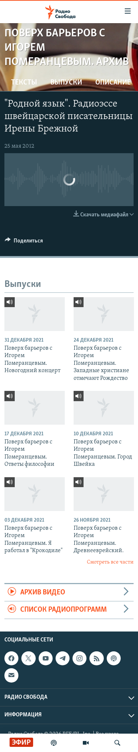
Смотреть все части (110, 562)
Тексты (24, 82)
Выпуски (66, 82)
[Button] (24, 242)
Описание (113, 82)
